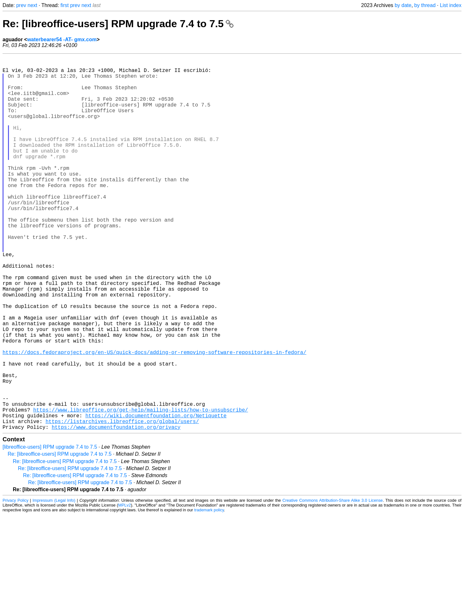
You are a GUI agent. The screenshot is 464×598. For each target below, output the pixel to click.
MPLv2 (124, 588)
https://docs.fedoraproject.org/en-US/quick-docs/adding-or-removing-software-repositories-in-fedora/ (154, 418)
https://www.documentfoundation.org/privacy (116, 510)
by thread (425, 5)
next (32, 5)
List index (450, 5)
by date (403, 5)
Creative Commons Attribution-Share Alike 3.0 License (332, 583)
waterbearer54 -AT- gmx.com (62, 39)
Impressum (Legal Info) (54, 583)
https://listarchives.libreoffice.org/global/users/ (122, 503)
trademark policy (209, 593)
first (64, 5)
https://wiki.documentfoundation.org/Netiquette (156, 496)
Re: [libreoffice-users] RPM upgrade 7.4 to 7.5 (118, 23)
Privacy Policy (15, 583)
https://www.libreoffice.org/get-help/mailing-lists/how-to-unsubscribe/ (140, 488)
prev (21, 5)
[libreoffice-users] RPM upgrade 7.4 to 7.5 (50, 530)
